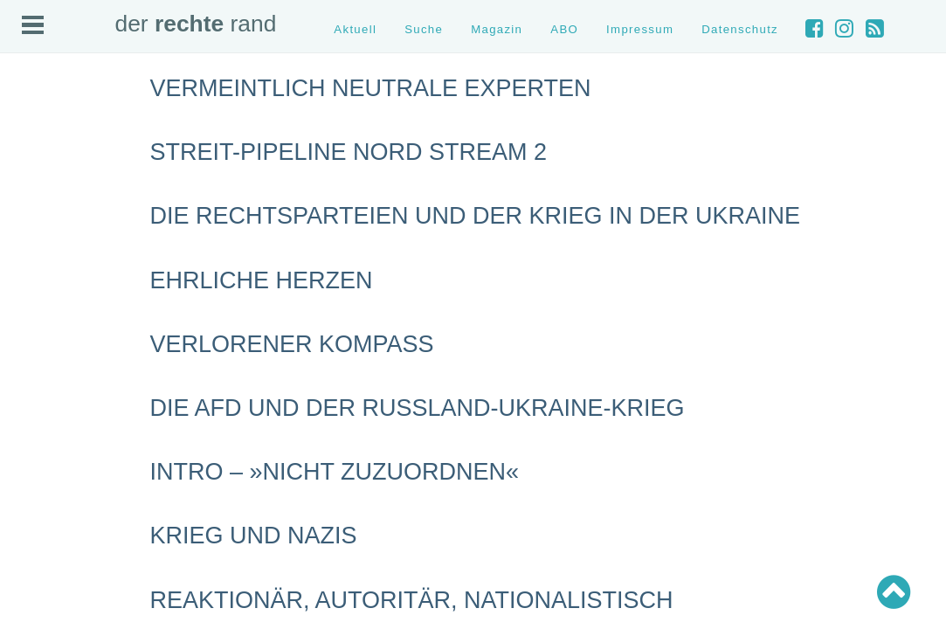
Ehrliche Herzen (261, 280)
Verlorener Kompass (292, 344)
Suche (423, 29)
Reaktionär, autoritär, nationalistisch (411, 600)
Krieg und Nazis (253, 535)
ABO (564, 29)
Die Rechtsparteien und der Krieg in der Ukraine (475, 216)
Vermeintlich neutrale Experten (370, 88)
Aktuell (355, 29)
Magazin (496, 29)
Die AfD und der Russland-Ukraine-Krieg (417, 408)
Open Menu (33, 25)
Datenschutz (739, 29)
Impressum (639, 29)
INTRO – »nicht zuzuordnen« (335, 472)
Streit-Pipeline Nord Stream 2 (349, 152)
